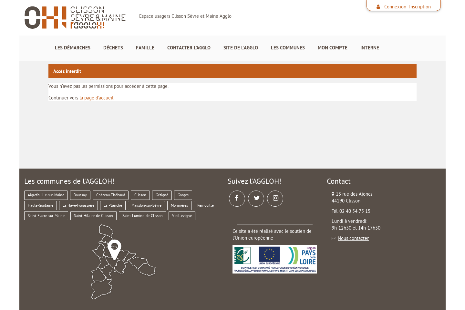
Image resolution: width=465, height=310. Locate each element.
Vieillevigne (182, 215)
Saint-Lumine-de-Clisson (142, 215)
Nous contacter (353, 238)
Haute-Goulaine (40, 205)
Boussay (80, 194)
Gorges (183, 194)
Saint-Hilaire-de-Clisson (93, 215)
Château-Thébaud (110, 194)
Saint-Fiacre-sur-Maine (46, 215)
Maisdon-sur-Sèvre (146, 205)
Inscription (420, 7)
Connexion (395, 7)
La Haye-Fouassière (78, 205)
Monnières (179, 205)
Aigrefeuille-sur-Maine (46, 194)
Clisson (140, 194)
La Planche (113, 205)
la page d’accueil (96, 98)
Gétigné (162, 194)
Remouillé (205, 205)
